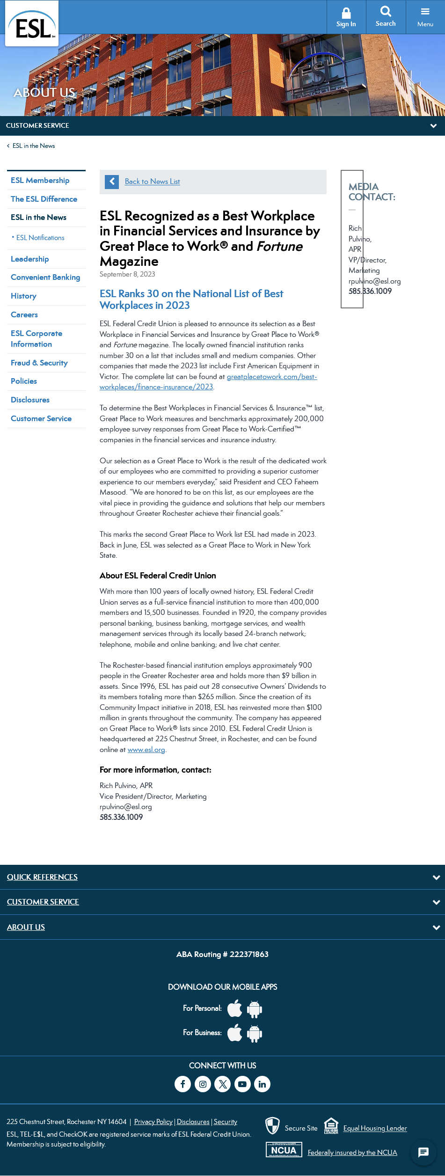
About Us (26, 927)
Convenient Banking (45, 277)
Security (225, 1121)
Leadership (30, 259)
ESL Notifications (40, 237)
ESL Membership (40, 180)
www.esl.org (146, 749)
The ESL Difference (44, 199)
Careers (24, 314)
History (23, 296)
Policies (24, 381)
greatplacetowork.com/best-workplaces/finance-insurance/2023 (208, 382)
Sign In (346, 24)
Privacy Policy (153, 1121)
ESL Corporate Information (36, 338)
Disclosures (30, 399)
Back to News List (152, 182)
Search (386, 23)
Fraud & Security (39, 363)
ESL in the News (34, 145)
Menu (425, 24)
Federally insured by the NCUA (352, 1152)
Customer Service (41, 418)
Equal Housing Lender (375, 1128)
